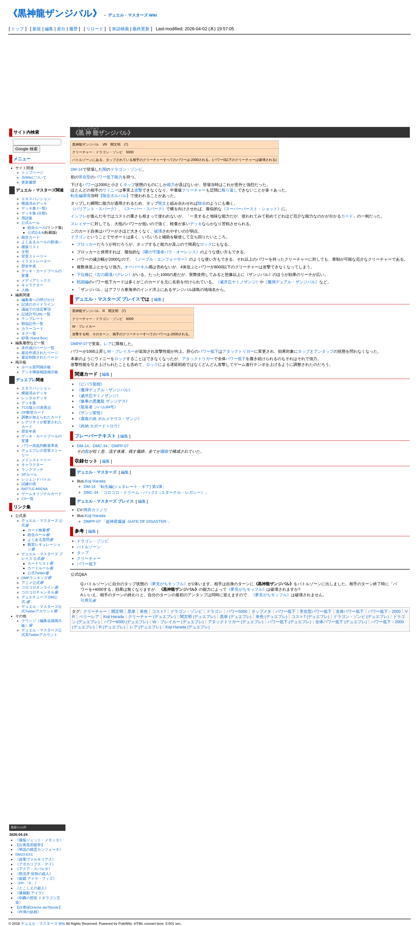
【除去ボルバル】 (114, 195)
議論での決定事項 (36, 309)
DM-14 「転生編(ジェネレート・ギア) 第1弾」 (124, 486)
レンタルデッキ (34, 398)
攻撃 (138, 190)
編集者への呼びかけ (37, 300)
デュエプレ (26, 379)
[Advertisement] (209, 80)
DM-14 (77, 169)
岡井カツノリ (95, 510)
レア (108, 343)
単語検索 (120, 28)
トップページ (32, 172)
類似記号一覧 (32, 323)
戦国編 (83, 282)
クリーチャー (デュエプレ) (152, 616)
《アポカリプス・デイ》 (35, 864)
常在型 (85, 177)
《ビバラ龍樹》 (91, 384)
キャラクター (32, 285)
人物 (25, 290)
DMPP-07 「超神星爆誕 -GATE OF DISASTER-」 (127, 521)
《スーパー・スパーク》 (144, 208)
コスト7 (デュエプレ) (310, 616)
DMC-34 (100, 446)
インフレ (79, 216)
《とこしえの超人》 (31, 888)
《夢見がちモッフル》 (168, 584)
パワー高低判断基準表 (39, 446)
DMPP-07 (79, 343)
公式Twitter (36, 573)
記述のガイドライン (37, 304)
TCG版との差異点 (36, 407)
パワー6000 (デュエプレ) (126, 621)
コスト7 (159, 611)
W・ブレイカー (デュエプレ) (178, 621)
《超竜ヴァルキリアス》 (35, 859)
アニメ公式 (30, 583)
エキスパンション (36, 199)
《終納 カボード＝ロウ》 (99, 426)
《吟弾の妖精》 (28, 912)
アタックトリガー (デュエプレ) (235, 621)
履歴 (73, 28)
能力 (118, 177)
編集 (49, 28)
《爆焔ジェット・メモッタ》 (39, 840)
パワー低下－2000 (384, 611)
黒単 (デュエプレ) (235, 616)
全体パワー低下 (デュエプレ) (341, 621)
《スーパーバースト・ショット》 (251, 208)
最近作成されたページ (39, 353)
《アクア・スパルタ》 (33, 869)
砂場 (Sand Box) (34, 338)
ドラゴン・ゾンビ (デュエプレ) (361, 616)
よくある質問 (39, 539)
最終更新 (141, 28)
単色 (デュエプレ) (271, 616)
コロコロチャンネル (37, 592)
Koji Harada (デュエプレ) (187, 627)
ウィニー (110, 190)
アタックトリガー (238, 351)
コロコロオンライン (37, 587)
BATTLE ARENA (34, 489)
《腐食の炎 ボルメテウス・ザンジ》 (109, 418)
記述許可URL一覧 (35, 314)
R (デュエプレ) (112, 627)
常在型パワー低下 (316, 611)
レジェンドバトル (36, 479)
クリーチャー (194, 190)
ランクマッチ (32, 469)
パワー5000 (237, 611)
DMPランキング (34, 578)
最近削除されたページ (39, 357)
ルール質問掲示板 (36, 367)
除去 (202, 203)
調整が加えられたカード (41, 417)
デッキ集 (28, 403)
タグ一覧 (28, 333)
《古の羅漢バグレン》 (112, 274)
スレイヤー (81, 223)
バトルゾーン (89, 547)
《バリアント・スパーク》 (94, 208)
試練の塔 (28, 484)
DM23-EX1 (24, 854)
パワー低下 (104, 177)
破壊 (158, 231)
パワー (89, 184)
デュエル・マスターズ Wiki (132, 15)
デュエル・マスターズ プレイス (107, 299)
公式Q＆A (36, 232)
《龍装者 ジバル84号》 (97, 407)
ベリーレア (89, 616)
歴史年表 (28, 266)
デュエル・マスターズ (97, 472)
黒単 (131, 611)
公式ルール (30, 223)
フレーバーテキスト (95, 435)
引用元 (86, 600)
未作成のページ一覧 (37, 348)
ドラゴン (79, 237)
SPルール (29, 474)
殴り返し (230, 190)
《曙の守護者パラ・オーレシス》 (170, 252)
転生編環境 (81, 195)
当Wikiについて (33, 177)
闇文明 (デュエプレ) (197, 616)
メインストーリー (36, 460)
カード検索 (37, 530)
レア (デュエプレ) (145, 627)
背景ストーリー (34, 256)
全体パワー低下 (350, 611)
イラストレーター (36, 261)
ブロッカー (87, 244)
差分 (61, 28)
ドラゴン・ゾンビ (126, 169)
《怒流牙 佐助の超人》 (34, 874)
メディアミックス (36, 280)
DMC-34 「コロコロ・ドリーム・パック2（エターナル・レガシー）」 (146, 492)
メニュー (22, 159)
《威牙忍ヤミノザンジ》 (238, 282)
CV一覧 (27, 498)
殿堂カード (30, 237)
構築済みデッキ (34, 203)
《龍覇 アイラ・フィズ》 (36, 878)
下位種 (83, 274)
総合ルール (37, 227)
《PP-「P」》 (26, 883)
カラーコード (32, 328)
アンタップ (324, 351)
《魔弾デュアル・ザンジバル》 (291, 282)
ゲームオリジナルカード (41, 494)
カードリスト (39, 563)
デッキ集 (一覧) (34, 208)
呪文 (162, 203)
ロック (206, 244)
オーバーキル (136, 267)
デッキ (196, 223)
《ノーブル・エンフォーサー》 (161, 259)
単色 (144, 611)
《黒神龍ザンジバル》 (55, 13)
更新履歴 (28, 182)
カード (347, 216)
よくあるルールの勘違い (41, 242)
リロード (94, 28)
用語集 (26, 218)
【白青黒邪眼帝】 (30, 845)
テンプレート (32, 319)
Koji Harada (95, 481)
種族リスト (30, 247)
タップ (129, 184)
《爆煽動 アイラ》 (30, 893)
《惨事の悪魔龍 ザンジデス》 (103, 401)
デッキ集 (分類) (34, 213)
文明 (25, 252)
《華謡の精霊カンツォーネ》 (39, 849)
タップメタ (261, 611)
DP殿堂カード (33, 412)
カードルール (39, 568)
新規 (36, 28)
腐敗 (164, 451)
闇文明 (117, 611)
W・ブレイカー (121, 351)
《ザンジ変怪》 (91, 413)
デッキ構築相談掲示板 (39, 372)
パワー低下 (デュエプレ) (289, 621)
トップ (17, 28)
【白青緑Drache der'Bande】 (38, 907)
